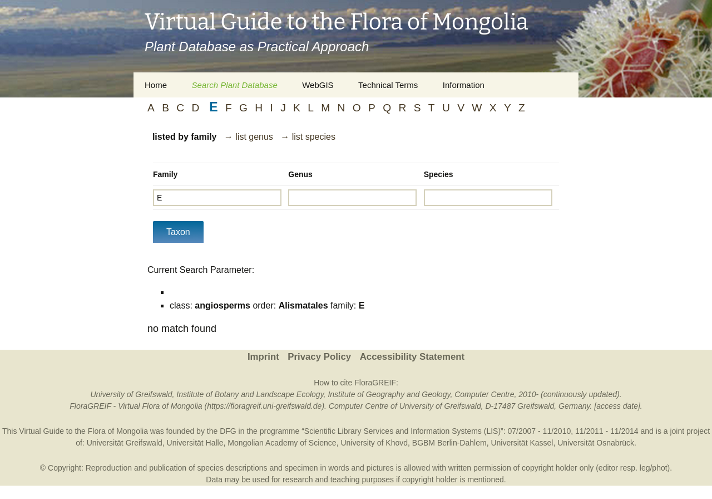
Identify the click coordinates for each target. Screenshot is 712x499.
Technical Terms (388, 85)
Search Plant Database (234, 85)
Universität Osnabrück (595, 442)
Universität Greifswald (124, 442)
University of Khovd (374, 442)
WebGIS (317, 85)
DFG (228, 431)
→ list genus (248, 136)
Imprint (263, 356)
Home (156, 85)
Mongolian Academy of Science (282, 442)
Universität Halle (195, 442)
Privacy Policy (319, 356)
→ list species (307, 136)
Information (463, 85)
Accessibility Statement (412, 356)
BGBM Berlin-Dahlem (449, 442)
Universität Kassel (522, 442)
